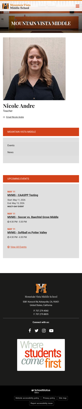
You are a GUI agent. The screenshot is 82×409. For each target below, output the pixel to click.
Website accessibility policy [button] (27, 398)
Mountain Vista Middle (21, 131)
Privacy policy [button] (49, 398)
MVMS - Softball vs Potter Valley (27, 232)
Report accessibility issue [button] (42, 403)
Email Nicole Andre (15, 117)
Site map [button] (62, 398)
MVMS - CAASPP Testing (22, 195)
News (10, 152)
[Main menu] (77, 6)
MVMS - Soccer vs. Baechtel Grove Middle (32, 217)
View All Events (18, 247)
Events (10, 145)
